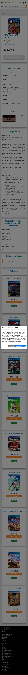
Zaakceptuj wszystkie (21, 346)
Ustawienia (11, 346)
